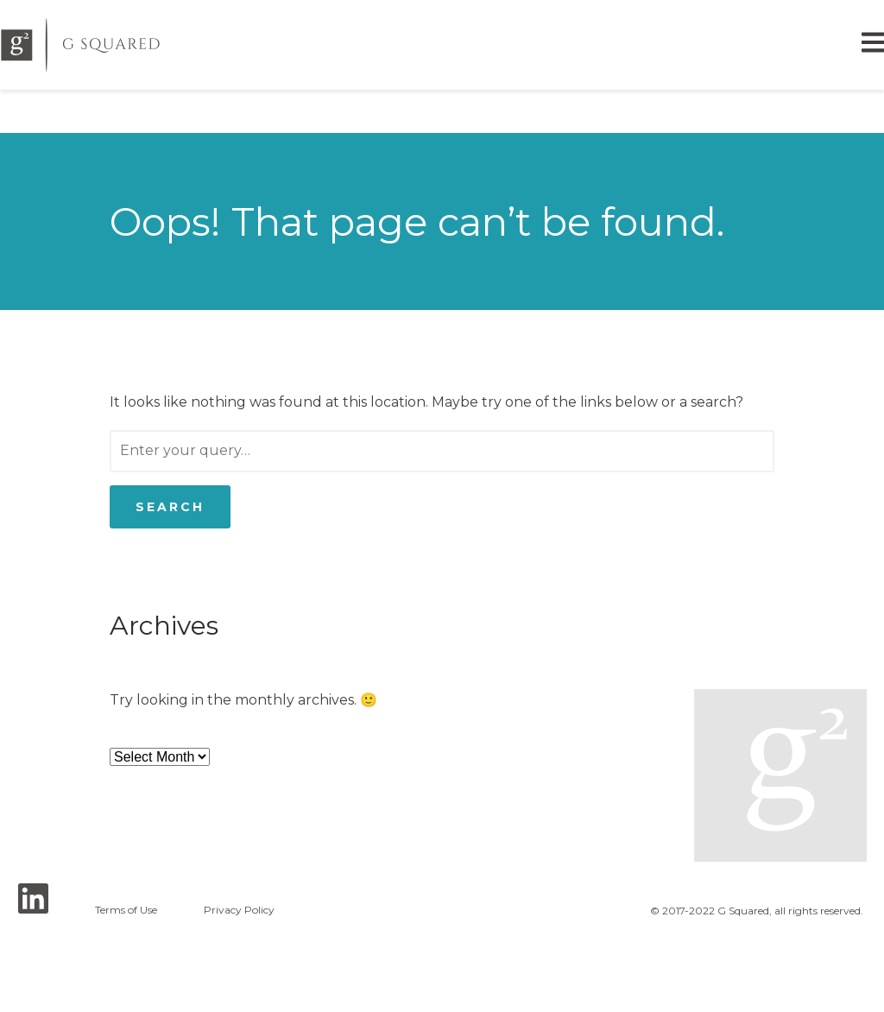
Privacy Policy (239, 910)
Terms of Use (126, 910)
